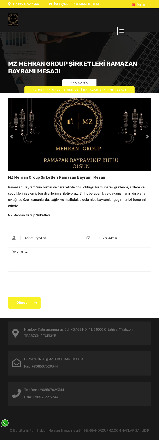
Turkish (140, 4)
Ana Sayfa (79, 82)
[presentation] (39, 284)
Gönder (22, 303)
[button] (11, 136)
